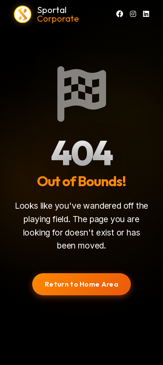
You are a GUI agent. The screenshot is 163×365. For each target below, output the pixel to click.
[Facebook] (119, 14)
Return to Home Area (81, 284)
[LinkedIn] (146, 14)
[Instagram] (133, 14)
